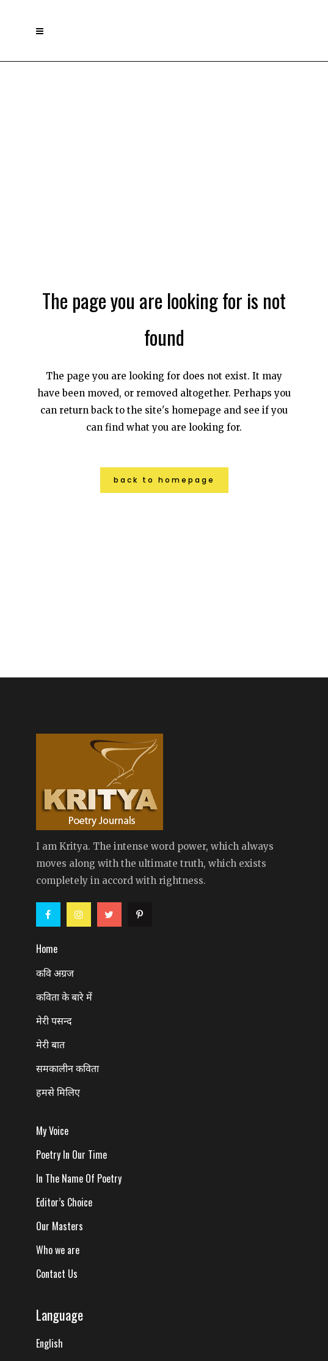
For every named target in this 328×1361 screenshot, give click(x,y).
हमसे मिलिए (58, 1091)
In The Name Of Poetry (79, 1178)
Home (46, 948)
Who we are (57, 1250)
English (49, 1343)
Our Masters (59, 1226)
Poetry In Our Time (71, 1154)
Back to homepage (164, 480)
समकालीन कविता (67, 1068)
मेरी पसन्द (54, 1020)
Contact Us (57, 1273)
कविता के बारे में (64, 996)
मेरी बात (50, 1044)
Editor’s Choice (64, 1202)
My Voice (52, 1130)
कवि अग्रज (55, 972)
